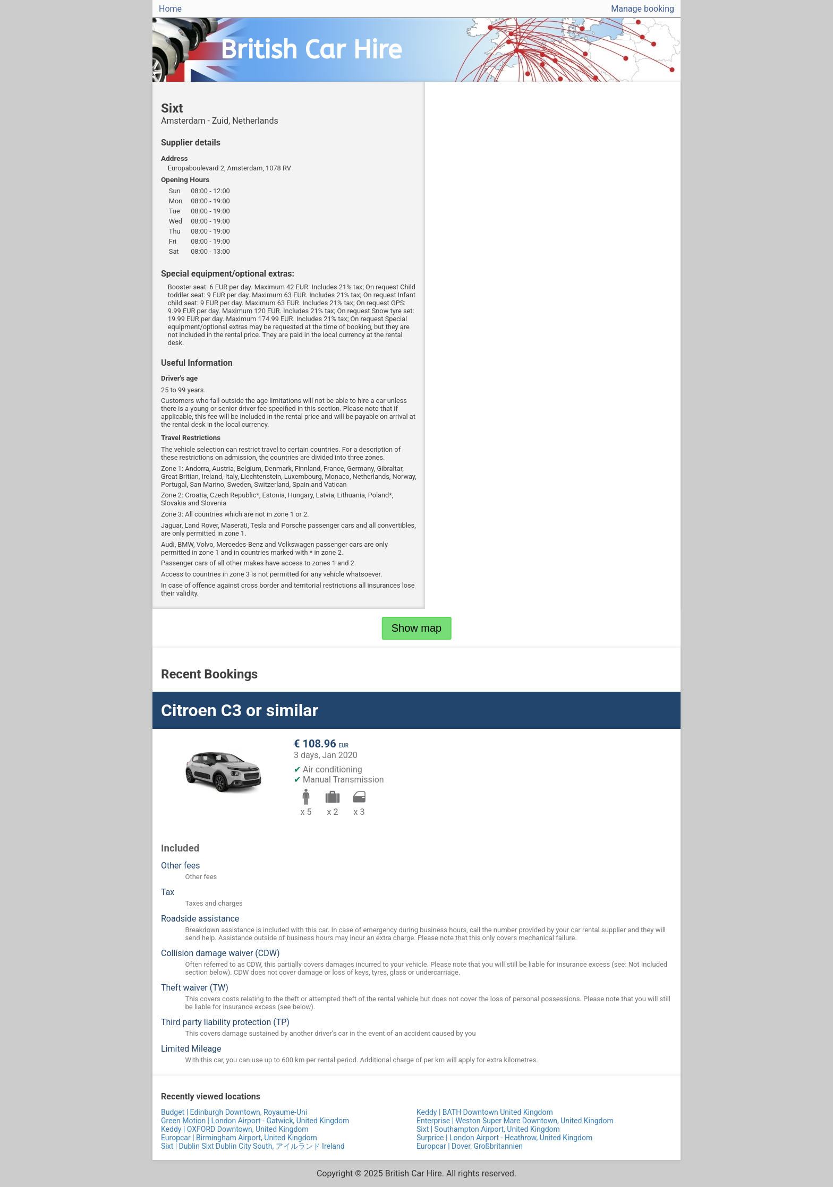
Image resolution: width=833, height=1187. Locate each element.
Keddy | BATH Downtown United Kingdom (484, 1112)
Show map (417, 628)
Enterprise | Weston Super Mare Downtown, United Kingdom (515, 1120)
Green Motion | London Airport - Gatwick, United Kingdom (255, 1120)
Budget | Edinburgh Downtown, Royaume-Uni (234, 1112)
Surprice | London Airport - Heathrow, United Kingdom (504, 1137)
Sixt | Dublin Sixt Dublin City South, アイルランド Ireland (253, 1146)
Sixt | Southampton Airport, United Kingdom (488, 1129)
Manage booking (642, 9)
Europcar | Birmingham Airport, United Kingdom (239, 1137)
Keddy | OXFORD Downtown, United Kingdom (235, 1129)
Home (170, 9)
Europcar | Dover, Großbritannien (469, 1146)
